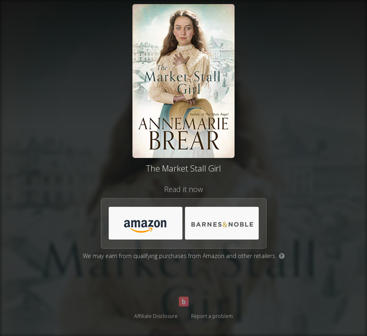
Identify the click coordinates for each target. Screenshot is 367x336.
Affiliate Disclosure (156, 316)
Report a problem (212, 316)
